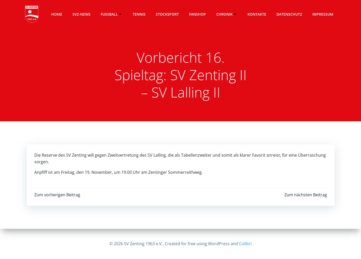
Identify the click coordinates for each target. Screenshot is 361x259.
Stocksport (167, 14)
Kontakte (256, 14)
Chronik (226, 14)
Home (56, 14)
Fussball (111, 14)
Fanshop (197, 14)
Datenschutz (289, 14)
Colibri (245, 243)
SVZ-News (81, 14)
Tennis (139, 14)
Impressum (322, 14)
